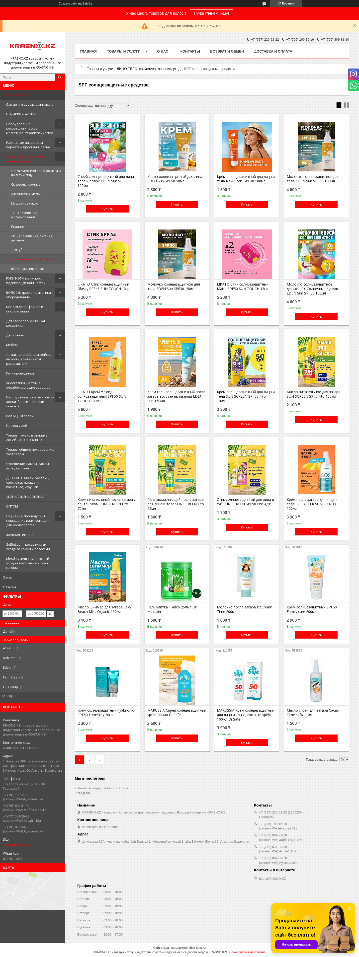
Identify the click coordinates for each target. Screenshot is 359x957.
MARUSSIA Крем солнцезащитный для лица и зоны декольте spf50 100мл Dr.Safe (245, 715)
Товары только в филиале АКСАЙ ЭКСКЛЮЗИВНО (27, 437)
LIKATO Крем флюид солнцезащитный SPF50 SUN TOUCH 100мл (102, 396)
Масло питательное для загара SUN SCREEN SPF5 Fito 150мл (313, 394)
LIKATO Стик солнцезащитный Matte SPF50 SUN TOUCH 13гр (243, 286)
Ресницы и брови (20, 416)
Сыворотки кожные (25, 184)
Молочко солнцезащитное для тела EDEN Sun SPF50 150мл (313, 178)
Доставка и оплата (273, 51)
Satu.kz (201, 948)
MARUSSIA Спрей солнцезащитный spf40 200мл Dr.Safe (176, 712)
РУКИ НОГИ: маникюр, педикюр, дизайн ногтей (26, 280)
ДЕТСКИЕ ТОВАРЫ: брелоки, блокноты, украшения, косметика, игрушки (27, 482)
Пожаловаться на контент (247, 952)
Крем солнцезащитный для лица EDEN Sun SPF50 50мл (174, 178)
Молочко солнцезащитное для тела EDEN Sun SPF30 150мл (173, 286)
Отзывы (9, 587)
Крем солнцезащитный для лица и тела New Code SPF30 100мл (246, 178)
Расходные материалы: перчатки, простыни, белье (28, 144)
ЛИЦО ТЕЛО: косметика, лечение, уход (25, 158)
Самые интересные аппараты (30, 104)
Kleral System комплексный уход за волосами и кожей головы (27, 563)
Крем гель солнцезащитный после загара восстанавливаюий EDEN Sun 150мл (176, 396)
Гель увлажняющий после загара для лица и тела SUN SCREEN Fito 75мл (175, 504)
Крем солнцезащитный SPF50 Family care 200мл (312, 609)
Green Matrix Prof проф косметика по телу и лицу (36, 173)
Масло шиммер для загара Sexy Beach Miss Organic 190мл (104, 609)
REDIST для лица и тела (28, 269)
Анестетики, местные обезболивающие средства (28, 385)
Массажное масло (24, 203)
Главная (88, 51)
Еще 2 (11, 696)
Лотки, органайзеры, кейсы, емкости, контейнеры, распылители (28, 359)
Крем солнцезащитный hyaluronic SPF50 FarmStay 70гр (106, 712)
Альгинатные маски (26, 194)
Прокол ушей (16, 425)
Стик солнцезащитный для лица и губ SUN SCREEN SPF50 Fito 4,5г (245, 501)
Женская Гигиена (19, 534)
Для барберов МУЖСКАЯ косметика (25, 323)
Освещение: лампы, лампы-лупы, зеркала (28, 465)
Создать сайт (68, 3)
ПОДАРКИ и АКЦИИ (21, 114)
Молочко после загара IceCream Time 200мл (244, 609)
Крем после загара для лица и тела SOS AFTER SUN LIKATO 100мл (312, 504)
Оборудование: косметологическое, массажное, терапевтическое (30, 128)
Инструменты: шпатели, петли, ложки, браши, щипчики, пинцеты (30, 401)
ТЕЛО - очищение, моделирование (24, 215)
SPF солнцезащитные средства (33, 259)
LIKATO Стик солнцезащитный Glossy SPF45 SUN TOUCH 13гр (103, 286)
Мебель (12, 345)
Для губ (16, 250)
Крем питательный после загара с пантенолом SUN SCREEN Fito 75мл (107, 504)
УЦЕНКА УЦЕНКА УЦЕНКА (25, 496)
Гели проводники (20, 373)
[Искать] (60, 77)
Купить (107, 209)
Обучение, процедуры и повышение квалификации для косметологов (28, 520)
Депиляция (15, 335)
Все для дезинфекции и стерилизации (24, 308)
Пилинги (17, 226)
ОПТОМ (12, 506)
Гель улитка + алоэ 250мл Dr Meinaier (171, 609)
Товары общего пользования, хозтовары (30, 451)
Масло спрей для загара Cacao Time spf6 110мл (313, 712)
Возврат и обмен (227, 51)
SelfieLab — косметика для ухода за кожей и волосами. (28, 546)
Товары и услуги (16, 94)
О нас (7, 577)
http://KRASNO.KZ (16, 845)
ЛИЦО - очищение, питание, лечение (32, 238)
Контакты (190, 51)
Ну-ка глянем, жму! (211, 13)
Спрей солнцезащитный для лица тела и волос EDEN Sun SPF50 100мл (106, 181)
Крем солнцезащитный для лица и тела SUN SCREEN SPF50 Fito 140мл (246, 396)
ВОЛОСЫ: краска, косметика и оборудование (30, 294)
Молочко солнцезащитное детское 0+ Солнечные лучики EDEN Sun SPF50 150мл (312, 288)
